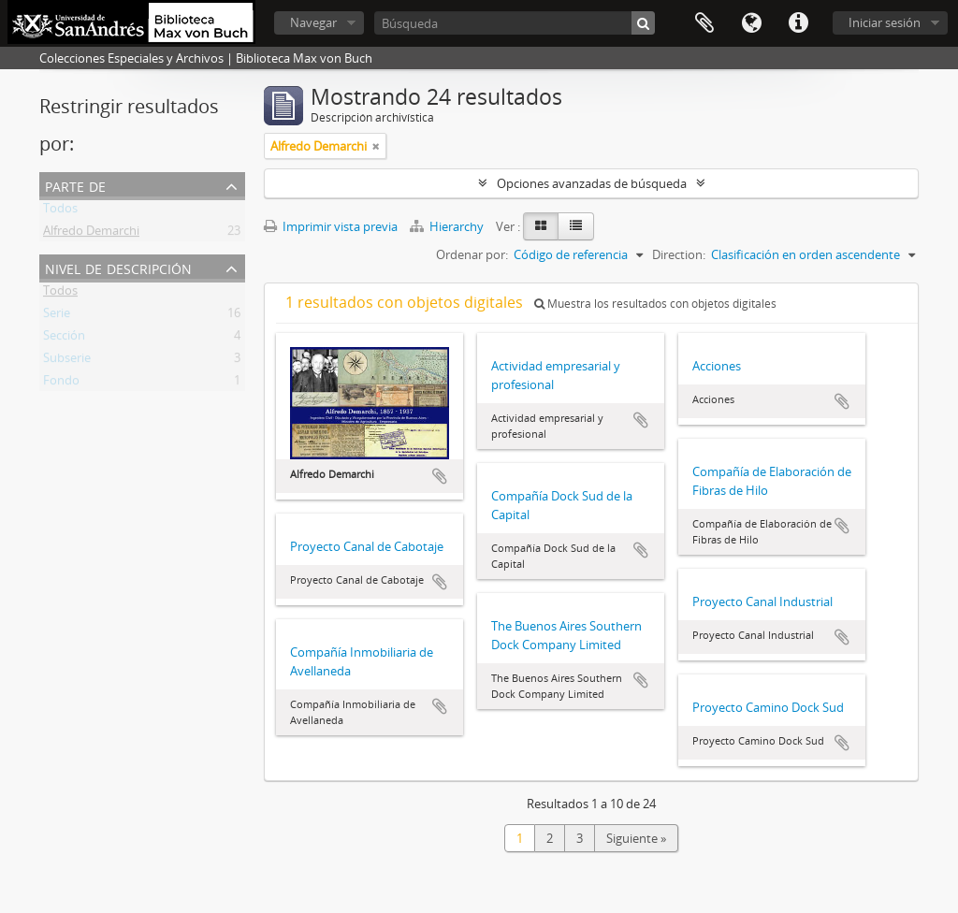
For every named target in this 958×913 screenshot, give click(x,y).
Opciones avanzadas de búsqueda (592, 183)
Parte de (75, 184)
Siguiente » (636, 838)
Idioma (751, 23)
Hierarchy (448, 226)
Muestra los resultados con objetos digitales (655, 304)
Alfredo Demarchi (91, 233)
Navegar (313, 22)
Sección (64, 338)
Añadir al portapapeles (439, 476)
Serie (56, 316)
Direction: (678, 254)
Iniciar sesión (885, 22)
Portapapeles (704, 23)
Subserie (67, 361)
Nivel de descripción (118, 267)
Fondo (61, 383)
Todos (60, 211)
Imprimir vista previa (331, 226)
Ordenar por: (472, 254)
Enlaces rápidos (798, 23)
